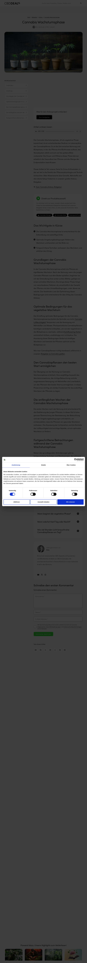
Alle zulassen (70, 502)
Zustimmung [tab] (16, 465)
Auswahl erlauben (43, 502)
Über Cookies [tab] (71, 465)
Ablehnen (16, 502)
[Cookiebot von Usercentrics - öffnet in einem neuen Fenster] (75, 459)
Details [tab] (43, 465)
